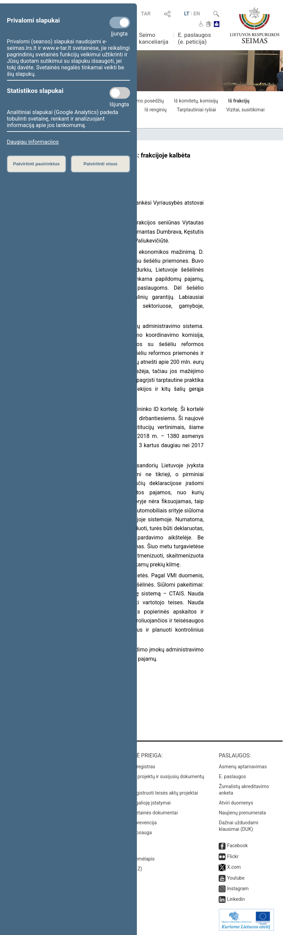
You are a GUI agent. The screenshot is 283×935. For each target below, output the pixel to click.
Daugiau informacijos (33, 142)
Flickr (233, 856)
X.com (234, 867)
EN (196, 14)
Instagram (237, 888)
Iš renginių (155, 109)
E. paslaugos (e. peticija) (194, 38)
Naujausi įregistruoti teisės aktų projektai (154, 793)
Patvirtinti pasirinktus (36, 163)
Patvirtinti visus (100, 163)
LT (187, 14)
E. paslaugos (232, 776)
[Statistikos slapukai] (120, 93)
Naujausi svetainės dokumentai (144, 812)
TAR (146, 14)
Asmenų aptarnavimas (243, 766)
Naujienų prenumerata (242, 812)
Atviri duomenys (236, 803)
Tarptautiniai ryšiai (196, 109)
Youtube (235, 878)
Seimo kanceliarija (153, 38)
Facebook (237, 845)
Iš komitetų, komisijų (196, 101)
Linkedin (236, 899)
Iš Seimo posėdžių (144, 101)
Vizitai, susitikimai (245, 109)
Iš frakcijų (238, 101)
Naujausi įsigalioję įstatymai (141, 803)
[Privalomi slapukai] (120, 22)
